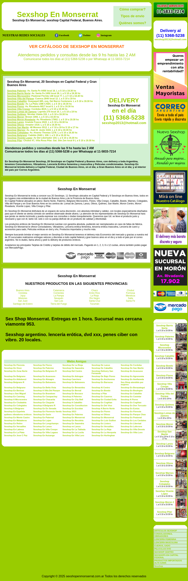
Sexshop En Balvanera (44, 382)
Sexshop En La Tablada (73, 429)
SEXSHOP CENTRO (164, 552)
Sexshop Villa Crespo (18, 109)
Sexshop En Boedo (101, 390)
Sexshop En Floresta (131, 411)
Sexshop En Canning (14, 396)
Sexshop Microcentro (18, 96)
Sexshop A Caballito (72, 402)
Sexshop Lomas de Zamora (21, 111)
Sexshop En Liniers (101, 423)
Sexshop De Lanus (101, 365)
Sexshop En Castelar (131, 396)
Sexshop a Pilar (99, 393)
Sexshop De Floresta (14, 365)
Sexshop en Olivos (101, 414)
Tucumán (94, 304)
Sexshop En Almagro (43, 379)
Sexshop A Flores (129, 399)
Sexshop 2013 (69, 411)
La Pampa (59, 295)
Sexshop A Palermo (72, 396)
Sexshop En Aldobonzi (15, 379)
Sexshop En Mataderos (15, 420)
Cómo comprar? (132, 9)
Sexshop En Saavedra (73, 423)
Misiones (22, 298)
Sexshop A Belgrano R (44, 405)
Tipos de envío (132, 16)
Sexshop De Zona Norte (15, 371)
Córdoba (23, 293)
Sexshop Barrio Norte (18, 93)
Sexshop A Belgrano (14, 408)
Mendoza (130, 295)
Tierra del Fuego (58, 304)
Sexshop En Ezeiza (130, 408)
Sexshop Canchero (71, 379)
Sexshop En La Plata (14, 432)
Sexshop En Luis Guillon (104, 420)
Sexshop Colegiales (17, 132)
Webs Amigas (76, 361)
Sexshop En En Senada (44, 408)
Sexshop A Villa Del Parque (46, 390)
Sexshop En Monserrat (57, 14)
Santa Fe (130, 301)
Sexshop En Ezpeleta (14, 411)
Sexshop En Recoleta (72, 420)
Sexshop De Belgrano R (45, 371)
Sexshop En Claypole (43, 402)
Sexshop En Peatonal (131, 417)
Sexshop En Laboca (14, 429)
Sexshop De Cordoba (131, 365)
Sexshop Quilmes (16, 114)
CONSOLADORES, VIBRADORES (163, 535)
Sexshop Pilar (14, 140)
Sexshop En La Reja (101, 429)
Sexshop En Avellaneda (132, 379)
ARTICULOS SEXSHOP (165, 531)
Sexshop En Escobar (72, 408)
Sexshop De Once (13, 368)
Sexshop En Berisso (14, 390)
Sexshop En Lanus (42, 426)
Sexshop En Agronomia (132, 376)
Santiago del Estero (23, 304)
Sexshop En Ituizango (44, 435)
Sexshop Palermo (16, 90)
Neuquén (58, 298)
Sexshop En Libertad (131, 423)
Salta (130, 298)
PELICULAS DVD (162, 549)
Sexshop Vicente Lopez (19, 138)
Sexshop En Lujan (42, 420)
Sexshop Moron (15, 117)
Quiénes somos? (132, 23)
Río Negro (94, 298)
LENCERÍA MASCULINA (166, 542)
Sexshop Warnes (16, 130)
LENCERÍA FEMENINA (165, 539)
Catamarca (58, 290)
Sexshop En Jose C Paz (15, 435)
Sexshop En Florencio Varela (47, 411)
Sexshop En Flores (101, 411)
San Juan (23, 301)
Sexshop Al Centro (101, 387)
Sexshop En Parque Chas (133, 414)
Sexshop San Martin (18, 127)
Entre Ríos (94, 293)
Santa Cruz (94, 301)
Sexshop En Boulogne (132, 390)
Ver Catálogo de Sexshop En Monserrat (76, 46)
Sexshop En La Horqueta (104, 432)
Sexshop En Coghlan (102, 402)
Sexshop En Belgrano (14, 387)
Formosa (130, 293)
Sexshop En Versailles (15, 426)
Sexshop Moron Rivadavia (21, 119)
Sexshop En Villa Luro (131, 432)
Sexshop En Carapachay (45, 396)
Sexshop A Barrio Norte (103, 408)
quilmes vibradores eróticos (18, 414)
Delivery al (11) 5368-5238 (170, 33)
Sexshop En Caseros (102, 396)
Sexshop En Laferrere (131, 426)
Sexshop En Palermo (72, 414)
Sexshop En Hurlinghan (103, 435)
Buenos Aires (22, 290)
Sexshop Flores (15, 106)
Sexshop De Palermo (43, 368)
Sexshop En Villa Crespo (45, 429)
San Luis (58, 301)
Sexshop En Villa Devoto (133, 429)
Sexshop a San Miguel (15, 393)
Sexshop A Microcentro (15, 399)
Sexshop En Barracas (102, 382)
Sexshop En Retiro (13, 423)
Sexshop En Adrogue (72, 376)
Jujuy (22, 295)
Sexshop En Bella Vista (44, 387)
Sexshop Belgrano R (14, 382)
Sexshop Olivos (15, 124)
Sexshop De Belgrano (14, 376)
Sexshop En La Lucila (73, 432)
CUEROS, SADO (162, 546)
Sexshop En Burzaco (72, 393)
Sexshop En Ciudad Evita (104, 399)
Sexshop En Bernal (71, 390)
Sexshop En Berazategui (133, 387)
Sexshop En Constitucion (74, 405)
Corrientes (59, 293)
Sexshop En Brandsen (44, 393)
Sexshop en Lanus (71, 426)
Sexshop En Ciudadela (15, 402)
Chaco (94, 290)
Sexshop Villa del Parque (20, 98)
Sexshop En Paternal (43, 417)
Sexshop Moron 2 (164, 502)
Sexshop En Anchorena (103, 379)
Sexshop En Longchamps (45, 423)
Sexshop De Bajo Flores (103, 376)
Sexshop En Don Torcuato (133, 405)
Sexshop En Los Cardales (133, 420)
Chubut (130, 290)
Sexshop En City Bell (72, 399)
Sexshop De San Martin (132, 368)
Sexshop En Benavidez (73, 387)
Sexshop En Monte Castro (17, 417)
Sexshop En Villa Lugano (45, 432)
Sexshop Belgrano (17, 135)
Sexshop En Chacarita (44, 399)
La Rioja (95, 295)
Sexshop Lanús (15, 122)
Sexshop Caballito (17, 101)
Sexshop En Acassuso (132, 371)
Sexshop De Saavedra (73, 368)
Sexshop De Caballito (102, 368)
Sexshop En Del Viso (102, 405)
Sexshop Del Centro (72, 371)
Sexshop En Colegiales (15, 405)
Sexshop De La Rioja (72, 365)
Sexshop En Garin (42, 414)
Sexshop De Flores (42, 365)
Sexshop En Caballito (131, 393)
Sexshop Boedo (15, 104)
